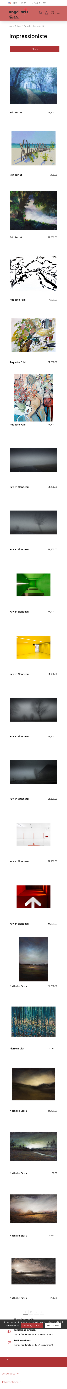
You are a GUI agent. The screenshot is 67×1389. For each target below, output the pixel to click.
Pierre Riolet (17, 1048)
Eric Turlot (16, 112)
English (13, 3)
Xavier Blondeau (19, 487)
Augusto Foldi (18, 299)
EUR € (24, 3)
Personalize (53, 1325)
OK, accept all (32, 1325)
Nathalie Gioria (18, 986)
